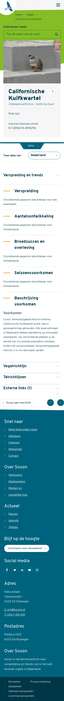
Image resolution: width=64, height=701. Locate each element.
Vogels (30, 15)
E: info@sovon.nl (14, 609)
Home (18, 15)
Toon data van (12, 155)
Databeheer (15, 686)
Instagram (37, 570)
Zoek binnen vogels (14, 27)
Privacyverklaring (40, 682)
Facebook (7, 570)
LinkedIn (22, 570)
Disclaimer (14, 682)
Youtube (30, 570)
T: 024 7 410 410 (14, 614)
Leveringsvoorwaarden (21, 696)
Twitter (15, 570)
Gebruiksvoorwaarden (20, 691)
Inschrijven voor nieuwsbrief (25, 548)
